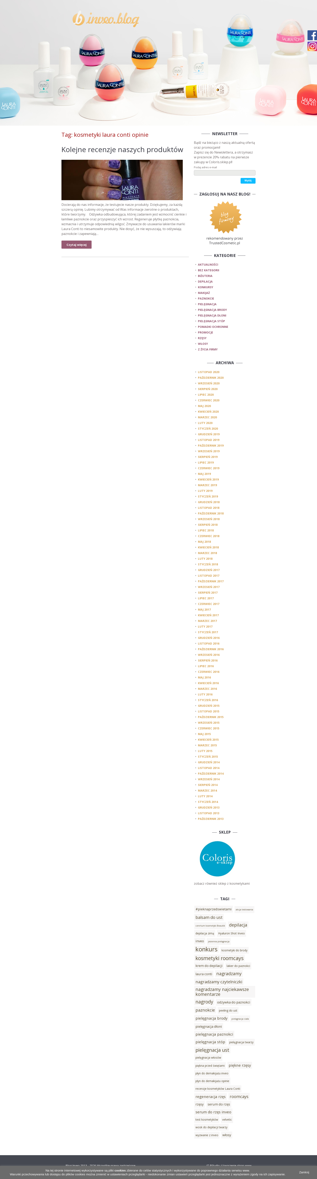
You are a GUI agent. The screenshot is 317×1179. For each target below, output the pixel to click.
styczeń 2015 (208, 756)
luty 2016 (205, 694)
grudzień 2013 (209, 807)
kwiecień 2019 (208, 479)
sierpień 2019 (208, 457)
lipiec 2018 (206, 530)
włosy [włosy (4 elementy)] (226, 1135)
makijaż (204, 293)
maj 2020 (204, 406)
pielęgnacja (207, 304)
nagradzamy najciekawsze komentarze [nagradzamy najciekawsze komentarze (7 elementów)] (222, 991)
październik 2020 (211, 378)
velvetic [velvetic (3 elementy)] (227, 1119)
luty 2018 (205, 559)
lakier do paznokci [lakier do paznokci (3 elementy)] (238, 966)
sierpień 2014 (208, 785)
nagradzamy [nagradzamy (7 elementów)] (229, 973)
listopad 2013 (208, 813)
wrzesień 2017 (209, 587)
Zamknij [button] (304, 1172)
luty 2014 (205, 796)
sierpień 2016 (208, 660)
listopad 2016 (208, 643)
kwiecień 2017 (208, 615)
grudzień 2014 (209, 762)
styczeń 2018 (208, 564)
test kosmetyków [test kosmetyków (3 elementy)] (206, 1119)
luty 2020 (205, 423)
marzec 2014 (207, 790)
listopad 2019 (208, 440)
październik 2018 (211, 513)
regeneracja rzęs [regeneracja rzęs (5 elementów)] (210, 1096)
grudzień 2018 (209, 502)
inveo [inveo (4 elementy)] (199, 941)
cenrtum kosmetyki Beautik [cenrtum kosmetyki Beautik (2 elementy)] (210, 925)
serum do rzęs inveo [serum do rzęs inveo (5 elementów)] (213, 1111)
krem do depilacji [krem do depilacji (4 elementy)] (209, 965)
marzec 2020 (207, 417)
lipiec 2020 (206, 395)
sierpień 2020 (208, 389)
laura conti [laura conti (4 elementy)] (203, 974)
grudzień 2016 (209, 638)
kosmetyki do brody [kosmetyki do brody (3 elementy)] (234, 950)
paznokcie (206, 298)
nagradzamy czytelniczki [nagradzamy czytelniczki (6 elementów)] (218, 981)
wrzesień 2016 (209, 655)
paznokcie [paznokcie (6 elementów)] (205, 1010)
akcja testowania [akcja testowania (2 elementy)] (244, 909)
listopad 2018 (208, 508)
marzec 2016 (207, 689)
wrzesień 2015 (209, 723)
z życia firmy (208, 349)
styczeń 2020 (208, 428)
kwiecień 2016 (208, 683)
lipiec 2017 (206, 598)
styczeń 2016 (208, 700)
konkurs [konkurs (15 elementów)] (206, 949)
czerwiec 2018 (208, 536)
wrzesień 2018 (209, 519)
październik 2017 (211, 581)
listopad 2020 (208, 372)
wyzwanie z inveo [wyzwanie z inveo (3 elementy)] (206, 1135)
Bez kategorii (208, 270)
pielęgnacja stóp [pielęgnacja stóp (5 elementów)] (210, 1041)
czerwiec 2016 (208, 672)
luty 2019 (205, 491)
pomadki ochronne (213, 327)
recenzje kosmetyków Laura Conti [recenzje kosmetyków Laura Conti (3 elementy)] (217, 1089)
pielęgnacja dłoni (212, 315)
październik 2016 (211, 649)
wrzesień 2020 (209, 383)
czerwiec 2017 (208, 604)
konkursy (205, 287)
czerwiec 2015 (208, 728)
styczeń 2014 (208, 802)
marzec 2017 (207, 621)
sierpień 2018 (208, 525)
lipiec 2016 (206, 666)
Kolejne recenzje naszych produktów (122, 149)
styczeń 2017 (208, 632)
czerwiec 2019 (208, 468)
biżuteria (205, 276)
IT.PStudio (213, 1165)
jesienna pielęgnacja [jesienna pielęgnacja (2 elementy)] (218, 941)
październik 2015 (211, 717)
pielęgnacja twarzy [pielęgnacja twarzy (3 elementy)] (241, 1042)
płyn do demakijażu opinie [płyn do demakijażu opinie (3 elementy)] (212, 1081)
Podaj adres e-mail (205, 167)
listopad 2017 (208, 575)
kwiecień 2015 (208, 739)
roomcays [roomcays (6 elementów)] (239, 1096)
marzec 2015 (207, 745)
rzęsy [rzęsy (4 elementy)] (199, 1104)
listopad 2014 (208, 768)
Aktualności (208, 264)
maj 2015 (204, 734)
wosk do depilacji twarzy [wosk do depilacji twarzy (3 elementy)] (211, 1127)
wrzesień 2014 (209, 779)
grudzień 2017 (209, 570)
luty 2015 (205, 751)
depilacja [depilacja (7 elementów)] (238, 925)
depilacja (205, 281)
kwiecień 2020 (208, 411)
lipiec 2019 (206, 462)
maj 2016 (204, 677)
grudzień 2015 (209, 706)
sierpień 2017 (208, 592)
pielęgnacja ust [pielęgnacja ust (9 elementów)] (212, 1049)
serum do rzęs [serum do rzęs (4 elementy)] (219, 1104)
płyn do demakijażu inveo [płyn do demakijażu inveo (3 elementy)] (211, 1073)
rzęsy (202, 338)
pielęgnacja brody (212, 310)
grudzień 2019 (209, 434)
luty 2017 (205, 626)
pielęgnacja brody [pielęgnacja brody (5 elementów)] (211, 1018)
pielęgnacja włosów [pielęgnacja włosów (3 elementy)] (208, 1057)
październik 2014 (211, 773)
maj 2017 (204, 609)
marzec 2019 (207, 485)
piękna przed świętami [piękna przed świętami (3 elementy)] (210, 1066)
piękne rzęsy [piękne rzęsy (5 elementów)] (240, 1065)
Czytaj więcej (77, 245)
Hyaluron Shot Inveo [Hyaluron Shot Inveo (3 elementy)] (231, 933)
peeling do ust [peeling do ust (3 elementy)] (228, 1010)
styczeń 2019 (208, 496)
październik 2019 (211, 445)
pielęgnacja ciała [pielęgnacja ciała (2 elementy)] (240, 1018)
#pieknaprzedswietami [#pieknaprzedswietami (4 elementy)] (213, 909)
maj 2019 (204, 474)
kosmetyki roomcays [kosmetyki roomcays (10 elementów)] (219, 958)
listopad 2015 (208, 711)
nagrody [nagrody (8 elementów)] (204, 1002)
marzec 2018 (207, 553)
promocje (205, 332)
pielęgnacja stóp (211, 321)
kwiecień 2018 (208, 547)
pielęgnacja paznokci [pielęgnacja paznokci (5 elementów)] (214, 1034)
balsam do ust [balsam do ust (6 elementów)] (209, 917)
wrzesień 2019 (209, 451)
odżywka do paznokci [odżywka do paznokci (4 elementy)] (233, 1002)
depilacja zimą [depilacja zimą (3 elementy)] (204, 933)
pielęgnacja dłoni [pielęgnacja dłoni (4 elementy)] (208, 1026)
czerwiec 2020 (208, 400)
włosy (203, 344)
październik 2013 (211, 819)
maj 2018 (204, 542)
